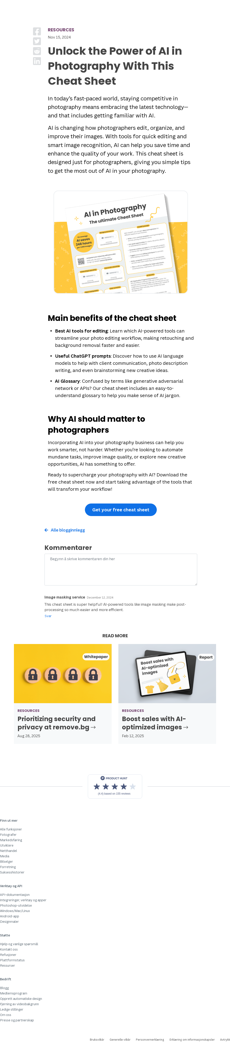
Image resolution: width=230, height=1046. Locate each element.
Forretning (8, 867)
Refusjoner (8, 955)
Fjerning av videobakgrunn (19, 1004)
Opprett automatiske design (21, 998)
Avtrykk (225, 1040)
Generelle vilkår (120, 1040)
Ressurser (7, 965)
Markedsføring (11, 840)
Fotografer (8, 834)
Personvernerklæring (150, 1040)
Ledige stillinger (11, 1009)
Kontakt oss (9, 949)
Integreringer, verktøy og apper (23, 900)
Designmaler (9, 921)
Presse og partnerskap (17, 1020)
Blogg (4, 988)
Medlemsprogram (13, 993)
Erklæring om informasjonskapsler (192, 1040)
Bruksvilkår (97, 1040)
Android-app (9, 916)
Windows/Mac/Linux (15, 911)
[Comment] (120, 570)
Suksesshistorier (12, 872)
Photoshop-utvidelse (16, 905)
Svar (48, 616)
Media (4, 856)
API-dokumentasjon (15, 895)
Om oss (5, 1015)
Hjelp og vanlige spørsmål (19, 944)
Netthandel (8, 851)
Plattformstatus (12, 960)
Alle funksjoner (11, 829)
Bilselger (6, 861)
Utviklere (6, 845)
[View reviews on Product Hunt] (115, 786)
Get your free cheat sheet (120, 510)
